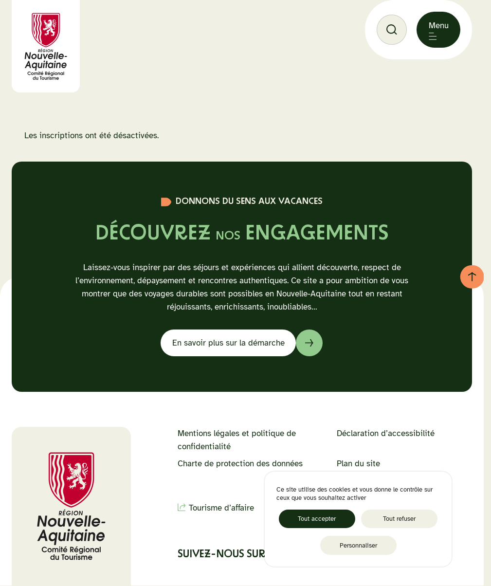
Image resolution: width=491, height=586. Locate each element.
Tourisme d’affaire (221, 508)
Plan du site (358, 463)
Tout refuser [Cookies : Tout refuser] (399, 518)
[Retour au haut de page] (472, 277)
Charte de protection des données (240, 463)
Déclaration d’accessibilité (386, 433)
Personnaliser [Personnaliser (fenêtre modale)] (358, 545)
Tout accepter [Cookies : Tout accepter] (317, 518)
